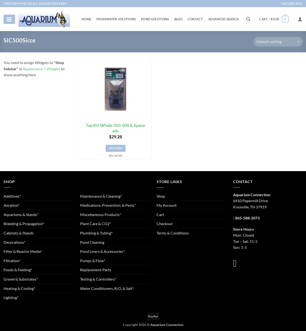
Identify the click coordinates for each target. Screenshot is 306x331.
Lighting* (11, 297)
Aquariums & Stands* (21, 214)
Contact (195, 19)
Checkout (165, 223)
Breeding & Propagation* (24, 223)
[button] (273, 19)
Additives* (12, 196)
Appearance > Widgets (41, 68)
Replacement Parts (95, 269)
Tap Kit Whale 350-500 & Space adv (115, 128)
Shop (161, 196)
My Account (167, 205)
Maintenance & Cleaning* (101, 196)
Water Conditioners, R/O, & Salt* (107, 288)
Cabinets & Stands (19, 233)
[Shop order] (278, 41)
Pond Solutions (155, 19)
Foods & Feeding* (18, 269)
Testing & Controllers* (98, 279)
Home (86, 19)
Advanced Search (223, 19)
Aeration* (11, 205)
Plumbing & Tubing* (96, 233)
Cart (160, 214)
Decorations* (14, 242)
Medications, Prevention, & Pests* (108, 205)
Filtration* (12, 260)
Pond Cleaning (92, 242)
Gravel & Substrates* (21, 279)
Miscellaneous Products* (100, 214)
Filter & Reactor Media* (23, 251)
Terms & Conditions (173, 233)
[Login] (300, 19)
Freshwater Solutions (116, 19)
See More (115, 148)
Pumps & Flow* (92, 260)
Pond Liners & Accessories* (102, 251)
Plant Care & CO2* (95, 223)
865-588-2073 (291, 3)
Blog (178, 19)
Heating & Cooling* (19, 288)
